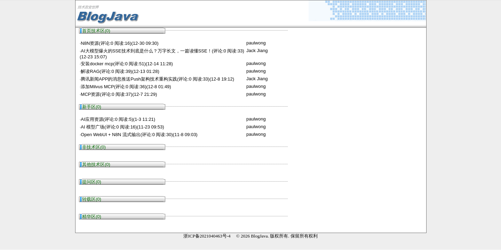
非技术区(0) (94, 147)
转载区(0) (91, 199)
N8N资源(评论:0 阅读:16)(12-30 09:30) (119, 43)
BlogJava (259, 236)
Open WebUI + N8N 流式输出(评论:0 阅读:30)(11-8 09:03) (139, 134)
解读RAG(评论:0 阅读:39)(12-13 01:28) (120, 71)
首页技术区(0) (96, 30)
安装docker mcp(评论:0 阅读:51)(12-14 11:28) (127, 63)
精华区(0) (91, 216)
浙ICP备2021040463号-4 (206, 236)
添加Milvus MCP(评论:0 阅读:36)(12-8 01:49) (126, 86)
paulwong (256, 42)
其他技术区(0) (96, 164)
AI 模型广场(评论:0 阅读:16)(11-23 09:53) (122, 127)
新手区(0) (91, 106)
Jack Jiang (257, 50)
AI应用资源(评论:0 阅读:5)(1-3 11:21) (118, 119)
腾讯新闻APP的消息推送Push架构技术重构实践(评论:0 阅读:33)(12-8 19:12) (157, 79)
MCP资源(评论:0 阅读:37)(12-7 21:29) (119, 94)
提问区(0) (91, 181)
